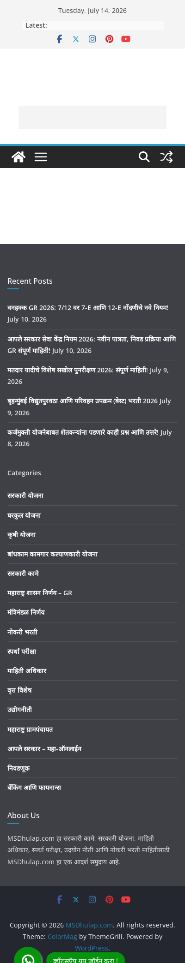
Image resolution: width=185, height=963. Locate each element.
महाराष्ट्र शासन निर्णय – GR (39, 592)
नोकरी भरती (22, 632)
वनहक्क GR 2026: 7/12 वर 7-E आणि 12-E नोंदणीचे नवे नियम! (87, 307)
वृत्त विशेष (19, 690)
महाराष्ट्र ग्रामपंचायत (30, 729)
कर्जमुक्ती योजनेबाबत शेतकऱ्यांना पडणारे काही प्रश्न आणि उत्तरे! (83, 432)
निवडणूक (18, 768)
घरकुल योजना (24, 515)
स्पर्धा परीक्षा (21, 651)
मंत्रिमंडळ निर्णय (25, 612)
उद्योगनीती (19, 709)
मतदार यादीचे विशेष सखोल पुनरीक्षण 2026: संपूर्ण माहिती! (77, 369)
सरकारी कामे (22, 573)
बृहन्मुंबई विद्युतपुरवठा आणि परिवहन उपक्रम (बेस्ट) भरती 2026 (82, 400)
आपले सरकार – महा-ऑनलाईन (44, 748)
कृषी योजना (21, 534)
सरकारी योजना (25, 495)
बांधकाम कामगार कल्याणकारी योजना (52, 554)
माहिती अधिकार (26, 670)
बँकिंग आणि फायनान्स (34, 787)
